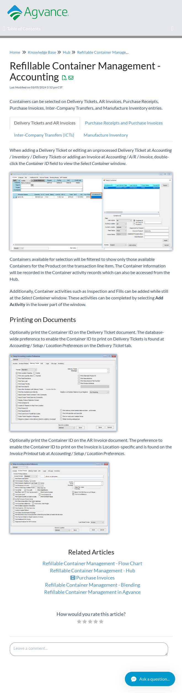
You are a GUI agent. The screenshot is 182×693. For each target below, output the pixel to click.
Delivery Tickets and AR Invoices (45, 122)
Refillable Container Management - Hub (92, 570)
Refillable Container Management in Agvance (115, 52)
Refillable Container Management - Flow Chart (92, 563)
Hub (66, 52)
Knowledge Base (42, 52)
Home (15, 52)
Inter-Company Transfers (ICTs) (44, 134)
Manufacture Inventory (106, 134)
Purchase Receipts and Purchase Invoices (124, 122)
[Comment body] (89, 649)
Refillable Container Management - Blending (92, 585)
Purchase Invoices (92, 578)
